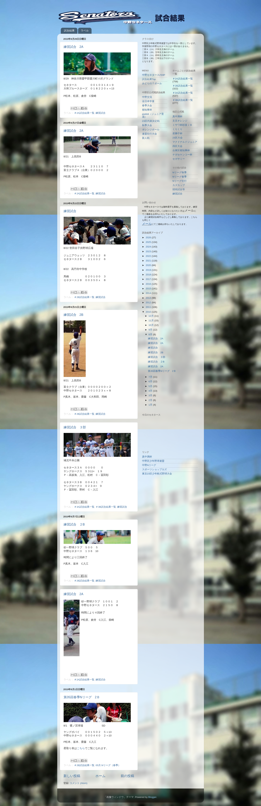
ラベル (85, 30)
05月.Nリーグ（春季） (108, 765)
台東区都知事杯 (181, 150)
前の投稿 (127, 776)
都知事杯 (147, 109)
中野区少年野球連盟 (153, 461)
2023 (149, 251)
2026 (149, 237)
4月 (151, 390)
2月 (151, 400)
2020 (149, 265)
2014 (149, 293)
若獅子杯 (177, 133)
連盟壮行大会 (149, 133)
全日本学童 (148, 101)
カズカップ (178, 185)
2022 (149, 256)
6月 (151, 381)
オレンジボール (150, 129)
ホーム (100, 776)
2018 (149, 274)
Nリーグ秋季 (179, 172)
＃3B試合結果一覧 (106, 507)
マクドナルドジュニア (184, 142)
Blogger (152, 797)
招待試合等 (178, 189)
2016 (149, 284)
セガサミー (178, 159)
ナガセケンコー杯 (182, 154)
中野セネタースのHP (153, 75)
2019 (149, 270)
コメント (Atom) (78, 783)
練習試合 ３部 (75, 427)
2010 (149, 312)
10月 (151, 325)
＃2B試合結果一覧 (84, 297)
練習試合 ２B (74, 524)
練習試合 (100, 113)
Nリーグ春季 (179, 176)
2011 (149, 307)
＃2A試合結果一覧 (84, 113)
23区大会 (177, 137)
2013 (149, 298)
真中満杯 (177, 116)
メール (147, 224)
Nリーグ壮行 (179, 181)
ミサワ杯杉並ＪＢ (182, 125)
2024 (149, 246)
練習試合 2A (73, 47)
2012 (149, 302)
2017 (149, 279)
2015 (149, 288)
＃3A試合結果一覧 (84, 507)
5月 (151, 386)
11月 (151, 320)
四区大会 (177, 146)
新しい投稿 (71, 776)
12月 (151, 316)
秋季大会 (147, 125)
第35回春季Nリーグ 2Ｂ (82, 697)
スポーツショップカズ (154, 469)
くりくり (177, 129)
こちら (81, 748)
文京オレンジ (179, 120)
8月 (151, 334)
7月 (151, 377)
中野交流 (147, 97)
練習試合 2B (73, 315)
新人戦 (145, 138)
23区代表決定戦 (151, 121)
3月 (151, 395)
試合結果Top (149, 79)
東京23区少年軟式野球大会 (157, 473)
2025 (149, 242)
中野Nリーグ (149, 465)
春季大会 (147, 105)
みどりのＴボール (152, 83)
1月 (151, 404)
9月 (151, 329)
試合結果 (69, 30)
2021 (149, 260)
